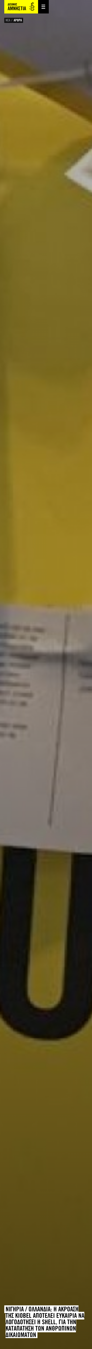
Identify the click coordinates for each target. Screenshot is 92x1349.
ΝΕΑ (8, 20)
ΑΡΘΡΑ (18, 20)
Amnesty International (21, 6)
